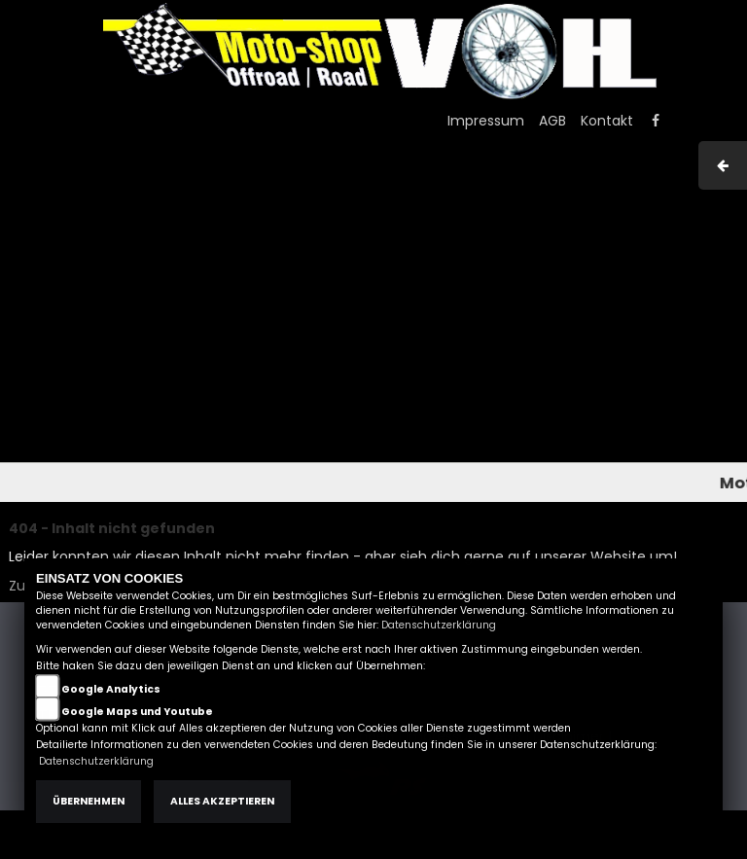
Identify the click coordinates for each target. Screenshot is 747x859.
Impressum (485, 120)
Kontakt (607, 120)
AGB (552, 120)
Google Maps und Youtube (137, 711)
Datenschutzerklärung (438, 625)
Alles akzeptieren (222, 801)
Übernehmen (88, 801)
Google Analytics (110, 689)
